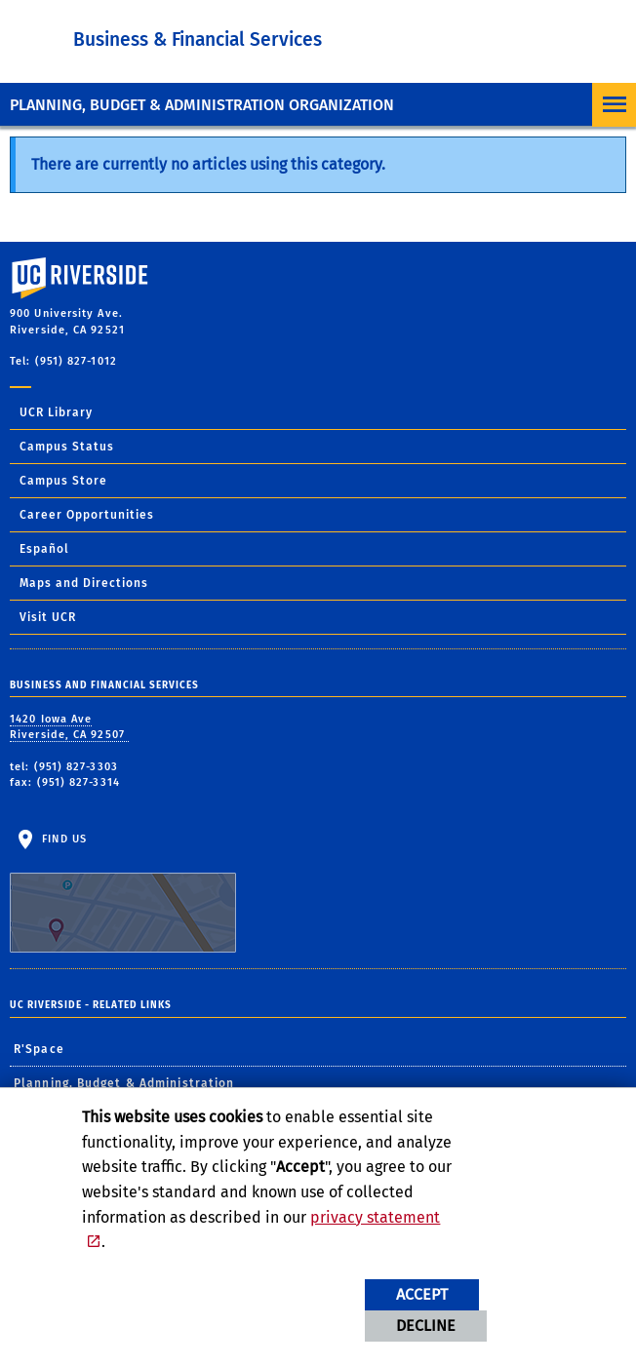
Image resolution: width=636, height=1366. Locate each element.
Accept (422, 1294)
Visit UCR (48, 617)
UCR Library (56, 412)
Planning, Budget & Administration (124, 1083)
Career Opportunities (87, 515)
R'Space (39, 1049)
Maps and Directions (84, 583)
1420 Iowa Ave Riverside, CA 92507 (69, 727)
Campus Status (67, 446)
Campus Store (63, 481)
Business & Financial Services (197, 39)
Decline (426, 1325)
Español (44, 549)
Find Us (123, 893)
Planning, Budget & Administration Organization (202, 105)
